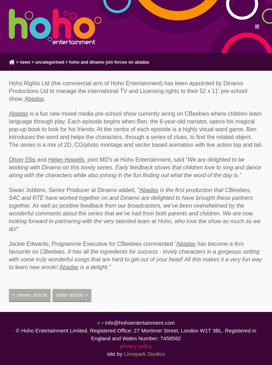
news (25, 62)
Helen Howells (66, 160)
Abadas (34, 99)
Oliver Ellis (22, 160)
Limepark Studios (144, 354)
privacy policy (136, 346)
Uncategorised (49, 62)
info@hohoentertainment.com (140, 323)
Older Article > (72, 295)
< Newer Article (29, 295)
